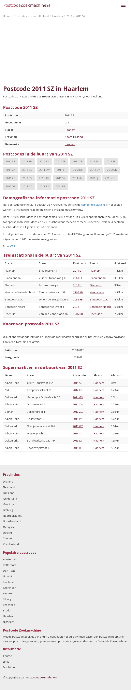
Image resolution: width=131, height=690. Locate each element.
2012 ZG (78, 412)
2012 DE (10, 186)
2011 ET (61, 170)
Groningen (9, 504)
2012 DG (78, 170)
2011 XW (78, 404)
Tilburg (7, 599)
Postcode (26, 5)
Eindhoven (9, 582)
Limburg (8, 510)
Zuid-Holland (11, 544)
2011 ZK (10, 170)
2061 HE (78, 278)
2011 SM (27, 161)
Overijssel (9, 527)
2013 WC (78, 426)
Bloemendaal (98, 278)
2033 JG (77, 440)
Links (6, 661)
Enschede (9, 605)
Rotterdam (9, 565)
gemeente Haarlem (93, 204)
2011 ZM (77, 178)
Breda (7, 610)
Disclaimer (9, 667)
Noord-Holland (74, 137)
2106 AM (78, 292)
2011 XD (10, 178)
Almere (7, 593)
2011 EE (60, 186)
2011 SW (44, 170)
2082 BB (78, 299)
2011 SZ (10, 161)
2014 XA (77, 433)
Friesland (8, 493)
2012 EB (77, 390)
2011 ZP (61, 161)
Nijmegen (9, 622)
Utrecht (7, 533)
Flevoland (9, 487)
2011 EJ (94, 178)
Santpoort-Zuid (99, 299)
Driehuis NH (97, 314)
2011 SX (44, 161)
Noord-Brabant (12, 515)
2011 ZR (77, 161)
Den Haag (9, 570)
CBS (12, 246)
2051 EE (77, 285)
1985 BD (78, 314)
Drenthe (8, 481)
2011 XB (44, 178)
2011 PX (77, 419)
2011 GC (27, 186)
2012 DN (112, 170)
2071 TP (78, 307)
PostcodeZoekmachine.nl (42, 677)
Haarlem (70, 130)
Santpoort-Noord (100, 307)
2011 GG (110, 178)
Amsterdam (10, 559)
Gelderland (10, 498)
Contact (7, 656)
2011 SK (60, 178)
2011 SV (27, 178)
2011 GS (78, 397)
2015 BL (77, 448)
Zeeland (8, 538)
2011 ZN (94, 161)
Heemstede (97, 292)
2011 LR (77, 270)
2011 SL (110, 161)
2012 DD (27, 170)
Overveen (96, 285)
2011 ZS (44, 186)
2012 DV (95, 170)
